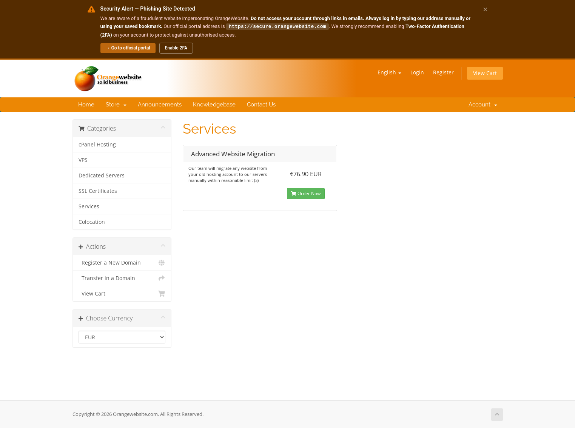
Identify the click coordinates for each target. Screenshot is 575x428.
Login (417, 71)
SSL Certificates (98, 190)
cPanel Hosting (97, 144)
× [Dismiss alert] (485, 9)
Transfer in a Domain (122, 277)
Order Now (306, 193)
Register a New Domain (122, 262)
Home (86, 104)
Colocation (92, 221)
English (389, 71)
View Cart (485, 72)
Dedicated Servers (102, 175)
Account (481, 104)
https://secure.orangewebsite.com (277, 26)
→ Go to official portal (128, 47)
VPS (83, 159)
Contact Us (261, 104)
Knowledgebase (214, 104)
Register (443, 71)
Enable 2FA (176, 47)
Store (116, 104)
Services (89, 206)
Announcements (160, 104)
